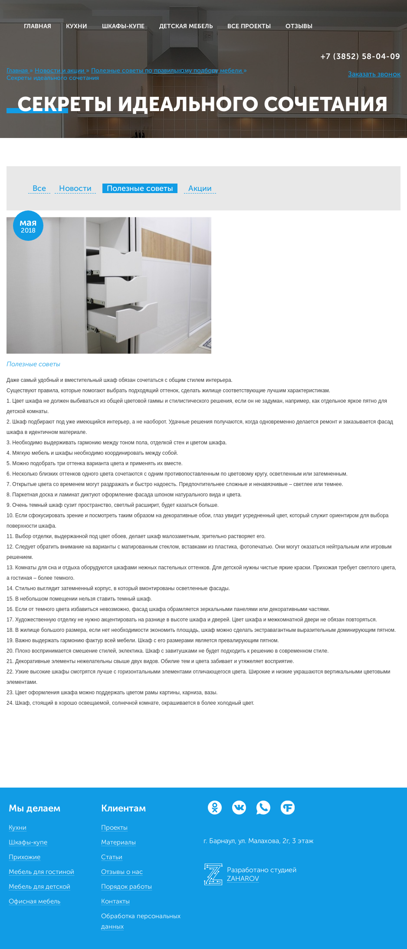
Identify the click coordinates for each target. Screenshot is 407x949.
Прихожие (24, 857)
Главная (37, 26)
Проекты (114, 827)
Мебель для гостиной (41, 872)
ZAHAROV (243, 878)
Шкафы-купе (28, 842)
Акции (200, 188)
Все (39, 188)
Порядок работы (126, 886)
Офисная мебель (34, 901)
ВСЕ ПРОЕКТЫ (249, 26)
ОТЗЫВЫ (299, 26)
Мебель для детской (39, 886)
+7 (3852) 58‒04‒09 (360, 56)
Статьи (111, 857)
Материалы (118, 842)
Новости (75, 188)
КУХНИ (76, 26)
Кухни (17, 827)
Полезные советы (33, 364)
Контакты (115, 901)
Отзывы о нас (122, 872)
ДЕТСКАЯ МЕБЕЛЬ (186, 26)
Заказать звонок (374, 74)
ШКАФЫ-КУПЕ (123, 26)
